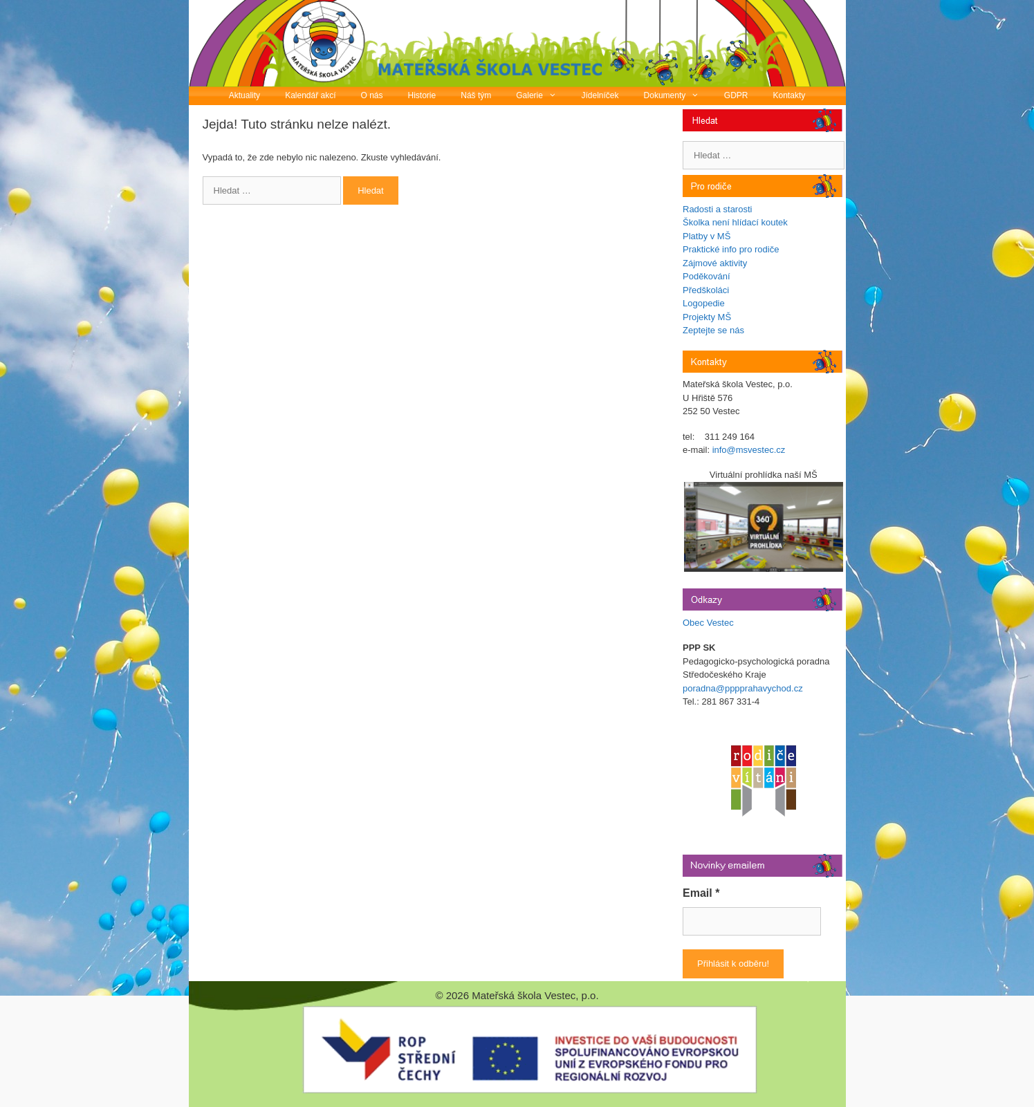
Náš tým (476, 95)
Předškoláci (706, 290)
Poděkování (706, 276)
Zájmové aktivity (715, 263)
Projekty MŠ (707, 317)
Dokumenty (678, 95)
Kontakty (789, 95)
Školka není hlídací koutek (735, 222)
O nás (372, 95)
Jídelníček (600, 95)
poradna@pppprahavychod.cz (743, 688)
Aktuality (244, 95)
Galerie (542, 95)
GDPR (736, 95)
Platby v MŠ (706, 236)
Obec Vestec (708, 622)
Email (701, 893)
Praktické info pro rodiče (731, 249)
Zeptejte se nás (713, 330)
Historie (422, 95)
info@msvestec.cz (749, 450)
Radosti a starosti (717, 209)
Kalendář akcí (310, 95)
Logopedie (704, 303)
